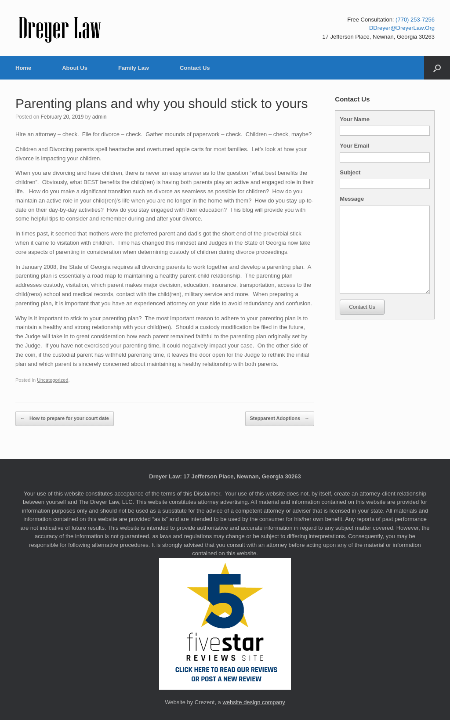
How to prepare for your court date (64, 418)
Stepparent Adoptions (280, 418)
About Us (74, 68)
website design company (253, 702)
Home (23, 68)
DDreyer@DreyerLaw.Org (402, 28)
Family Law (133, 68)
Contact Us (195, 68)
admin (99, 117)
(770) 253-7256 (415, 19)
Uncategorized (52, 380)
